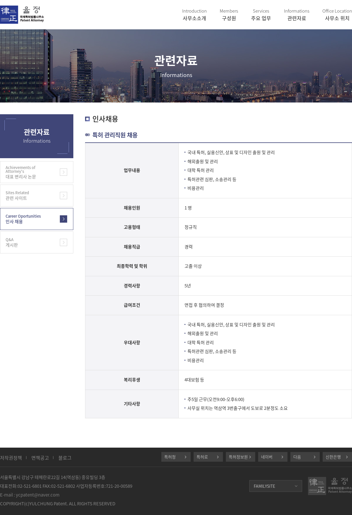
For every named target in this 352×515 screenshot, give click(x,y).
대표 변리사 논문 (28, 172)
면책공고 (40, 457)
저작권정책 (11, 457)
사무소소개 (194, 15)
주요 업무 (261, 15)
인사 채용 (28, 219)
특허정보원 (238, 457)
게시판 (28, 242)
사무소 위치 (337, 15)
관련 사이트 (28, 195)
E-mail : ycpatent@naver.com (30, 495)
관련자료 (296, 15)
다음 (297, 457)
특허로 (202, 457)
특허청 (170, 457)
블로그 (65, 457)
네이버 (267, 457)
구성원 (229, 15)
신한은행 (333, 457)
